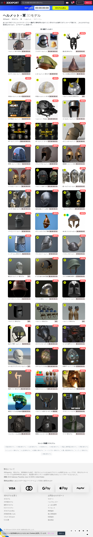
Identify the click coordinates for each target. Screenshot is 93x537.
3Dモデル (7, 499)
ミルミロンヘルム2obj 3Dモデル (17, 434)
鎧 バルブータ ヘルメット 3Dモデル (73, 186)
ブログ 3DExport (9, 517)
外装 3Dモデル (54, 447)
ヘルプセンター (53, 502)
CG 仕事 (6, 520)
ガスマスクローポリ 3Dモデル (44, 344)
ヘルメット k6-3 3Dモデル (16, 51)
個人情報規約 (52, 514)
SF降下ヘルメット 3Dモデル (71, 366)
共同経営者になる (9, 514)
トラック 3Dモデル (81, 450)
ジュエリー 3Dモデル (12, 450)
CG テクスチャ (8, 508)
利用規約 (51, 517)
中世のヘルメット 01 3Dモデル (44, 96)
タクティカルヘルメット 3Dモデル (18, 74)
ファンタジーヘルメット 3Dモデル (45, 254)
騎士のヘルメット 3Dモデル (16, 276)
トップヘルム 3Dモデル (15, 254)
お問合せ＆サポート (56, 495)
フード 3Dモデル (67, 434)
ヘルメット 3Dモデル (14, 321)
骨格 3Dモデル (46, 454)
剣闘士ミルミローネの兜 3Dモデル (45, 434)
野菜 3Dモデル (83, 447)
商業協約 (51, 511)
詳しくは (51, 533)
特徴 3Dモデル (21, 447)
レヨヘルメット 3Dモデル (42, 74)
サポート (51, 499)
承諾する (61, 533)
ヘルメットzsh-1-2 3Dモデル (43, 186)
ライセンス (51, 508)
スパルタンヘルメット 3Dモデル (72, 119)
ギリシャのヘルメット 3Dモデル (72, 141)
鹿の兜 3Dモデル (67, 51)
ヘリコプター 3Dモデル (52, 450)
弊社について (9, 469)
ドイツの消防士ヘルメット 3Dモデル (45, 299)
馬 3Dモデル (43, 447)
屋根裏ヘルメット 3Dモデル (71, 164)
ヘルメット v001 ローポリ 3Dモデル (45, 411)
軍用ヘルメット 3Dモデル (15, 164)
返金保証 (51, 520)
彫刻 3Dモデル (10, 447)
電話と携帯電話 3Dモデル (69, 447)
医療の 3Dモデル (37, 450)
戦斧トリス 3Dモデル (14, 389)
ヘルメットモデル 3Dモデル (71, 96)
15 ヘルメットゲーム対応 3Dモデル (18, 141)
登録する (88, 2)
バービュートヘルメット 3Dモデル (18, 231)
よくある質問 (52, 505)
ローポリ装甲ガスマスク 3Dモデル (72, 344)
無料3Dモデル (8, 505)
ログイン (80, 2)
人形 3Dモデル (26, 450)
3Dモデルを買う (10, 495)
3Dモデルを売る (9, 511)
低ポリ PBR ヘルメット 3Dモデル (17, 344)
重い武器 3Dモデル (67, 450)
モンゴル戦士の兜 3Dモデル (71, 74)
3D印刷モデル (8, 502)
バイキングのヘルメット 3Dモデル (72, 254)
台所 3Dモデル (33, 447)
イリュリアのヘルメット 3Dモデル (45, 164)
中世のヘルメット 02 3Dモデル (17, 96)
